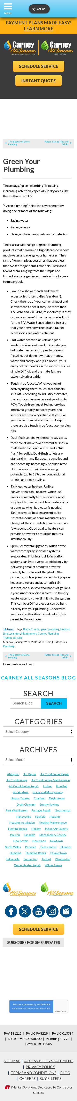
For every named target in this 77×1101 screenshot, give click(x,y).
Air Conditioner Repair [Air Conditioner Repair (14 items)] (54, 774)
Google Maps (66, 911)
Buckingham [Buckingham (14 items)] (21, 792)
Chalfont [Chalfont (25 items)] (39, 798)
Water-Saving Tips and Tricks (57, 143)
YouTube (38, 911)
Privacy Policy (27, 1008)
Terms (64, 1011)
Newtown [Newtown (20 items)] (56, 840)
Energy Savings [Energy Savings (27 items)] (49, 804)
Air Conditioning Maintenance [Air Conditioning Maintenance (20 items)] (50, 780)
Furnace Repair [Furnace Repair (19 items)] (41, 810)
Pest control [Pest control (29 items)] (48, 847)
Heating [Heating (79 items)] (54, 816)
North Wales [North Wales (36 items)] (13, 847)
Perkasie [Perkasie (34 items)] (30, 847)
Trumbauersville (12, 637)
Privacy (57, 1011)
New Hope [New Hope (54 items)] (39, 840)
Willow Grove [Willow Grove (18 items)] (53, 865)
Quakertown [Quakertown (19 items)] (58, 853)
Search (54, 703)
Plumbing (53, 633)
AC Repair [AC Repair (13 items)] (29, 774)
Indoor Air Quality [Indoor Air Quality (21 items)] (56, 828)
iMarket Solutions (23, 1087)
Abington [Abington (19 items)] (13, 774)
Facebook (11, 911)
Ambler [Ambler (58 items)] (47, 786)
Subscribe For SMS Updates (33, 942)
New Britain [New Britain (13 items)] (20, 840)
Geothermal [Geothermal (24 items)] (62, 810)
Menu (7, 13)
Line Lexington (11, 633)
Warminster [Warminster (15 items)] (62, 859)
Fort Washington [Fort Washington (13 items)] (17, 810)
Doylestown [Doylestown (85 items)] (57, 798)
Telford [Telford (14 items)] (46, 859)
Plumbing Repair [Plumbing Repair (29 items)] (35, 853)
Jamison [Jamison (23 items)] (15, 835)
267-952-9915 (38, 958)
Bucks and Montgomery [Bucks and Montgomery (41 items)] (48, 792)
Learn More (38, 28)
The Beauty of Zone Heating (19, 143)
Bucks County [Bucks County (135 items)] (20, 798)
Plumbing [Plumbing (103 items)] (15, 853)
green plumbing (50, 629)
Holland (65, 629)
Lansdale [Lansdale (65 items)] (29, 835)
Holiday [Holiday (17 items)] (36, 828)
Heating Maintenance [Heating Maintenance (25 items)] (53, 822)
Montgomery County (33, 633)
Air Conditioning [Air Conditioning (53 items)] (16, 780)
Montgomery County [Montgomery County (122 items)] (52, 835)
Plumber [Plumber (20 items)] (65, 847)
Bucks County (31, 629)
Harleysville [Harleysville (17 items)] (23, 816)
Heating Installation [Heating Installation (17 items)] (22, 822)
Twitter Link (8, 629)
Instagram (52, 911)
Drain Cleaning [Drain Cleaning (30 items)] (26, 804)
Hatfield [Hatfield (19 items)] (40, 816)
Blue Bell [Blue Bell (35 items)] (61, 786)
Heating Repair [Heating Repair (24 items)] (17, 828)
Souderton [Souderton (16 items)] (30, 859)
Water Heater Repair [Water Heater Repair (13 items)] (27, 865)
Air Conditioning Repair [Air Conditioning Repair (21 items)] (24, 786)
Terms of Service (40, 1008)
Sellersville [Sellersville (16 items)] (13, 859)
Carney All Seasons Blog (38, 677)
